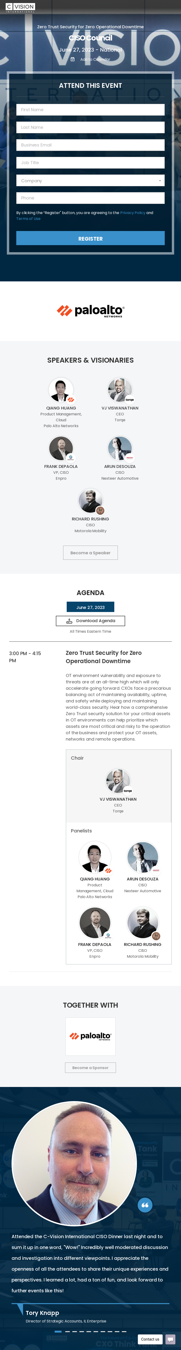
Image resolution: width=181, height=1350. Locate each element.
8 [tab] (110, 1333)
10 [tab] (124, 1333)
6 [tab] (96, 1333)
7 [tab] (103, 1333)
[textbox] (90, 181)
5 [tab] (88, 1333)
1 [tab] (57, 1333)
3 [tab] (74, 1333)
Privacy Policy (132, 212)
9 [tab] (117, 1333)
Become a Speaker (90, 553)
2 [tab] (67, 1333)
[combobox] (90, 180)
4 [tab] (81, 1333)
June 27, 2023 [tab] (90, 607)
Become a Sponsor (90, 1067)
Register (90, 239)
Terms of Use (28, 218)
